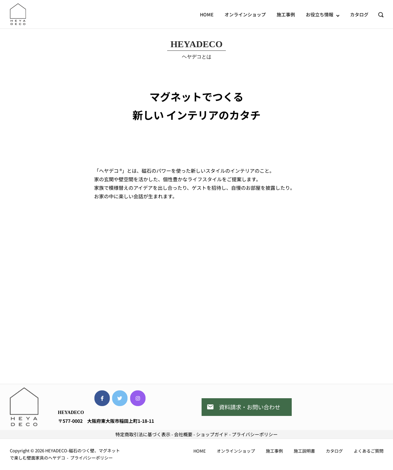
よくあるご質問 (368, 451)
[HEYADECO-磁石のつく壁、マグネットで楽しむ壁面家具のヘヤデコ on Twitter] (120, 398)
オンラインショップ (245, 14)
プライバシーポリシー (255, 434)
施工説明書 (304, 451)
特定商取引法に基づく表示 (142, 434)
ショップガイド (212, 434)
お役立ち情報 (319, 14)
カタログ (359, 14)
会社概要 (183, 434)
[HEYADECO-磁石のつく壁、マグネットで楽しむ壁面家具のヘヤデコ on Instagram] (138, 398)
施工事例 (286, 14)
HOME (207, 14)
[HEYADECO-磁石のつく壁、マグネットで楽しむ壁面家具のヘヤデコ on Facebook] (102, 398)
